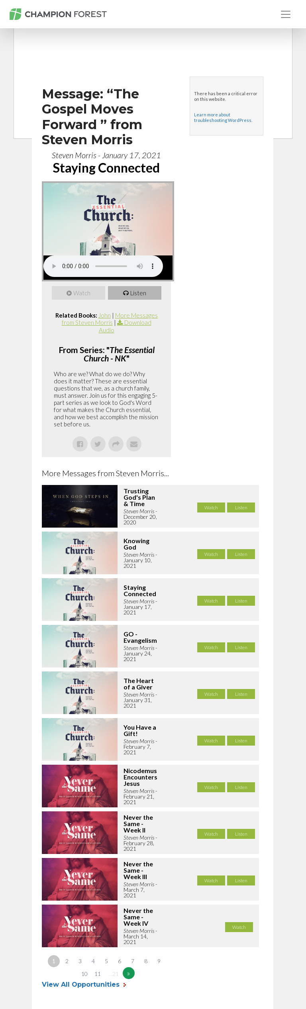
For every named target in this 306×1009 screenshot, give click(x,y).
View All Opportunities (82, 984)
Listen (138, 292)
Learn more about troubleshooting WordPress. (223, 117)
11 (97, 973)
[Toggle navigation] (285, 14)
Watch (81, 292)
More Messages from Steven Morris (110, 319)
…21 (113, 973)
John (104, 315)
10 (84, 973)
